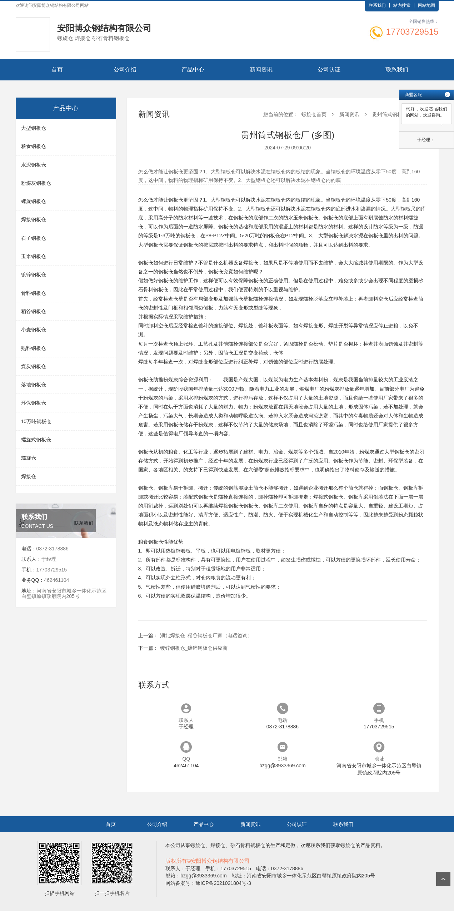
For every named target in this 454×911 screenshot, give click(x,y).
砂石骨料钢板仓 (247, 845)
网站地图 (426, 5)
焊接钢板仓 (33, 219)
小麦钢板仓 (33, 329)
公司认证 (329, 69)
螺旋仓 (28, 458)
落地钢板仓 (33, 384)
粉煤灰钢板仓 (36, 183)
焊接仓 (28, 476)
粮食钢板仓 (33, 146)
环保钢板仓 (33, 403)
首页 (57, 69)
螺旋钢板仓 (33, 201)
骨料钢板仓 (33, 293)
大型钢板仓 (33, 128)
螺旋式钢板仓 (36, 439)
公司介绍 (125, 69)
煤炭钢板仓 (33, 366)
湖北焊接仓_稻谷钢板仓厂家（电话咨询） (206, 635)
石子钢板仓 (33, 238)
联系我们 (377, 5)
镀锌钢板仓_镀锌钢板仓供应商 (194, 648)
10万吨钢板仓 (36, 421)
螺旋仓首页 (313, 114)
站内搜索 (401, 5)
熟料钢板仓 (33, 348)
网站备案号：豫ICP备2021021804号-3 (208, 883)
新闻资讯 (261, 69)
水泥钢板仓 (33, 165)
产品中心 (192, 69)
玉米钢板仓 (33, 256)
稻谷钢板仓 (33, 311)
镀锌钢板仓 (33, 274)
